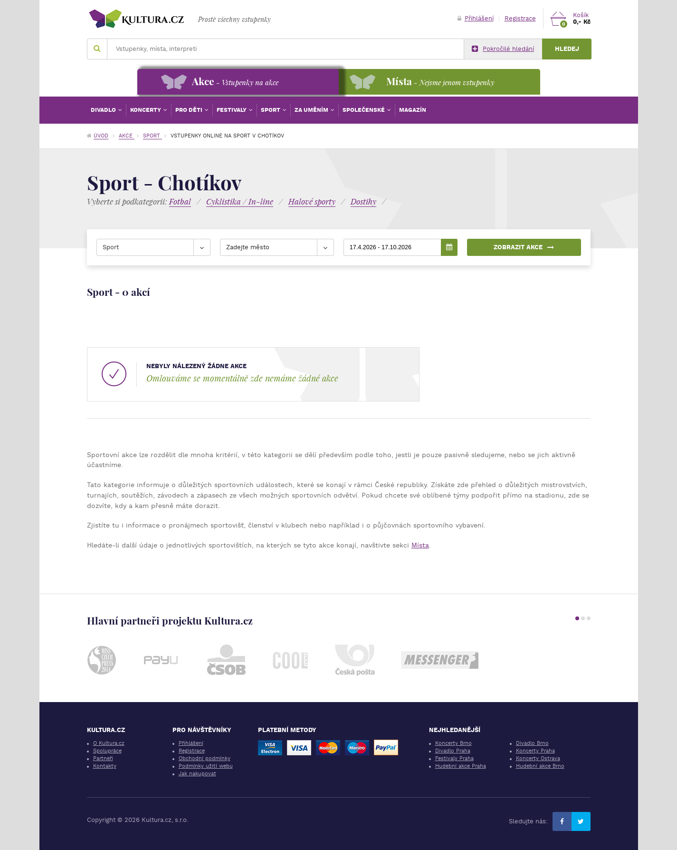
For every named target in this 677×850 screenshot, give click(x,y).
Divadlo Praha (452, 751)
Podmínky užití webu (206, 766)
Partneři (103, 758)
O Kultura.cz (108, 743)
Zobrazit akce (524, 247)
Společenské (364, 110)
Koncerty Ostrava (538, 758)
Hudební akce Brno (540, 766)
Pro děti (189, 110)
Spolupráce (107, 751)
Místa (420, 545)
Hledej (567, 48)
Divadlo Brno (532, 743)
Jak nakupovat (197, 774)
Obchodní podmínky (204, 758)
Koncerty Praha (535, 751)
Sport (271, 110)
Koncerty (146, 110)
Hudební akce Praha (460, 766)
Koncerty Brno (453, 743)
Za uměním (312, 110)
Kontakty (104, 766)
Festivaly (232, 110)
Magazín (412, 110)
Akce (126, 136)
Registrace (520, 18)
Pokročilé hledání (503, 49)
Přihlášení (476, 18)
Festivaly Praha (454, 758)
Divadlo (104, 110)
